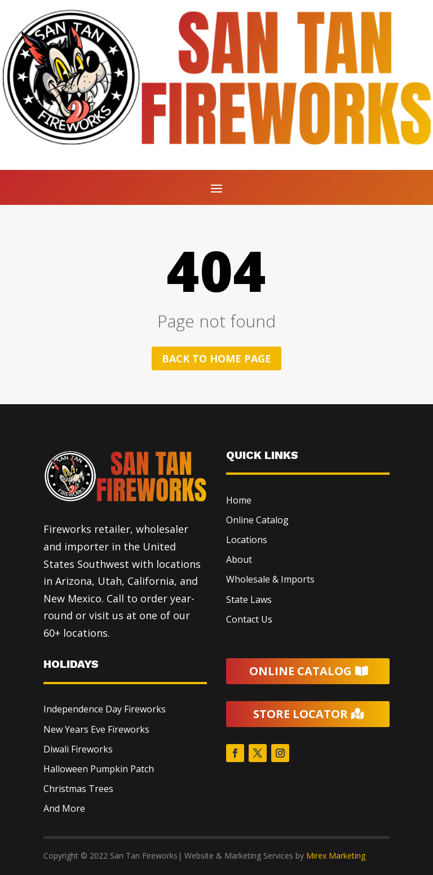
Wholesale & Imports (270, 579)
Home (238, 500)
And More (64, 808)
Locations (246, 539)
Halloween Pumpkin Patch (98, 769)
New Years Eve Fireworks (96, 729)
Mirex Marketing (335, 855)
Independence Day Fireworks (104, 709)
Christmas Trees (78, 788)
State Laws (249, 599)
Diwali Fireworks (78, 749)
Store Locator (300, 713)
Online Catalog (257, 520)
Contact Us (249, 619)
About (239, 559)
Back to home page (216, 358)
